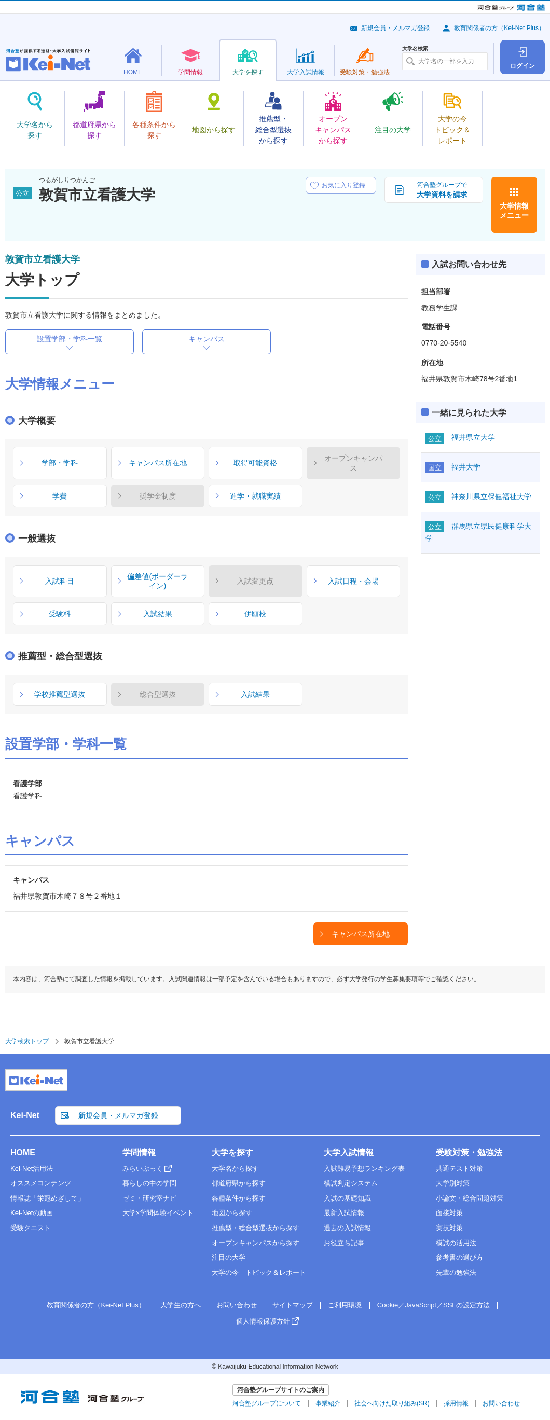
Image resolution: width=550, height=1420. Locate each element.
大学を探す (232, 1152)
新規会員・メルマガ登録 (395, 28)
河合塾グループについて (266, 1403)
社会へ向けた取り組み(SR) (392, 1403)
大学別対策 (453, 1183)
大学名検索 (415, 48)
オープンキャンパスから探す (255, 1243)
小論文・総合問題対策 (469, 1198)
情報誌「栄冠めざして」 (47, 1198)
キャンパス (206, 339)
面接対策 (449, 1213)
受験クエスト (30, 1228)
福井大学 (465, 467)
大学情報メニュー (514, 210)
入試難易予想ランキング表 (364, 1169)
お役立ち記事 (344, 1243)
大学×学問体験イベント (158, 1213)
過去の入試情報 (347, 1228)
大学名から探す (235, 1169)
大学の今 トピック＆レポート (259, 1272)
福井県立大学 (473, 437)
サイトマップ (292, 1305)
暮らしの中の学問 (149, 1183)
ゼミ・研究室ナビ (149, 1198)
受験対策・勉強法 (469, 1152)
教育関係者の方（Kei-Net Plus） (499, 28)
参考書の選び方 (459, 1257)
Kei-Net (24, 1115)
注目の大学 (228, 1257)
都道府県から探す (239, 1183)
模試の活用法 (456, 1243)
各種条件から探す (239, 1198)
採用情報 (456, 1403)
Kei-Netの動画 (31, 1213)
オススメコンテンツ (40, 1183)
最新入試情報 (344, 1213)
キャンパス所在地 (361, 934)
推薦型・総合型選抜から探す (255, 1228)
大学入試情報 (349, 1152)
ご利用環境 (345, 1305)
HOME (22, 1152)
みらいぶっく (142, 1169)
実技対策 (449, 1228)
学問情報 (139, 1152)
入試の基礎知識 (347, 1198)
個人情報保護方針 (263, 1321)
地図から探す (232, 1213)
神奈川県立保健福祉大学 (491, 496)
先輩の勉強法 (456, 1272)
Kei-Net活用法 (31, 1169)
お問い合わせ (236, 1305)
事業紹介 (327, 1403)
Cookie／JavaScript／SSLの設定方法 (433, 1305)
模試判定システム (351, 1183)
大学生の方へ (180, 1305)
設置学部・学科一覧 (69, 339)
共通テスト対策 (459, 1169)
